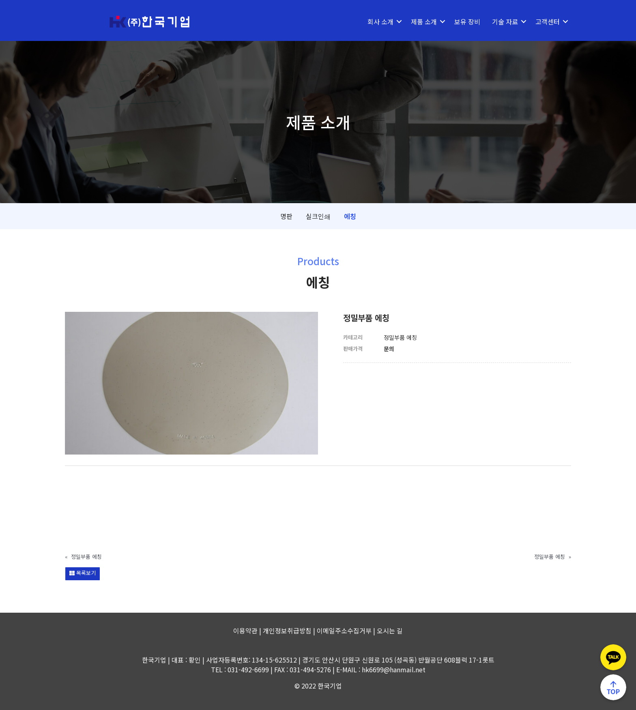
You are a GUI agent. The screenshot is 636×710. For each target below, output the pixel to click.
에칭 (350, 216)
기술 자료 (505, 21)
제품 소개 (424, 21)
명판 (286, 216)
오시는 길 (390, 630)
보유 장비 (467, 21)
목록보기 (82, 573)
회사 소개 (380, 21)
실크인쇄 (318, 216)
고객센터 (547, 21)
